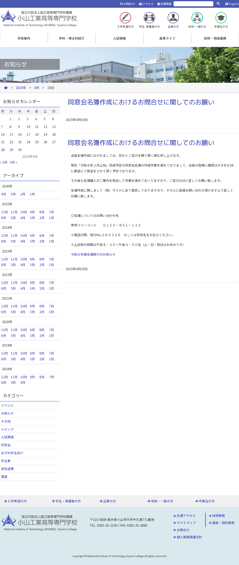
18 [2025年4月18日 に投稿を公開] (37, 134)
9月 (32, 211)
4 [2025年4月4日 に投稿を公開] (36, 118)
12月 (4, 211)
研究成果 (7, 468)
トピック (7, 429)
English (232, 4)
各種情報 (164, 4)
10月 (23, 211)
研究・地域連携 (215, 38)
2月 (22, 194)
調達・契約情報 (221, 522)
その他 (6, 421)
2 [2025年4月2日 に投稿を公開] (19, 118)
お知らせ (7, 413)
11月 (14, 211)
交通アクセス (184, 515)
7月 (51, 211)
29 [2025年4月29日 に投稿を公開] (11, 149)
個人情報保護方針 (187, 537)
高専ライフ (167, 38)
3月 (13, 194)
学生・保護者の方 (66, 501)
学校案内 (24, 38)
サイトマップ (184, 522)
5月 (13, 217)
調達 (4, 476)
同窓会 (6, 444)
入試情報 (119, 38)
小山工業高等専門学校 (40, 18)
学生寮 (6, 460)
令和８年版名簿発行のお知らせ (93, 254)
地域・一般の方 (160, 501)
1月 (32, 194)
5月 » (13, 162)
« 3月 (3, 162)
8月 (41, 211)
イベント (7, 405)
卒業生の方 (205, 501)
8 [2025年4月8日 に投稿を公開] (10, 126)
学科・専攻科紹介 (71, 38)
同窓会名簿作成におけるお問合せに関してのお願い (141, 102)
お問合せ (127, 4)
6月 (3, 217)
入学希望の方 (15, 501)
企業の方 (108, 501)
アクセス (146, 4)
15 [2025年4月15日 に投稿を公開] (11, 134)
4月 (3, 194)
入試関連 (7, 436)
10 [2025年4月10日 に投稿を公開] (28, 126)
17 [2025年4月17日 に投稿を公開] (28, 134)
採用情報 (217, 515)
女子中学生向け (12, 452)
